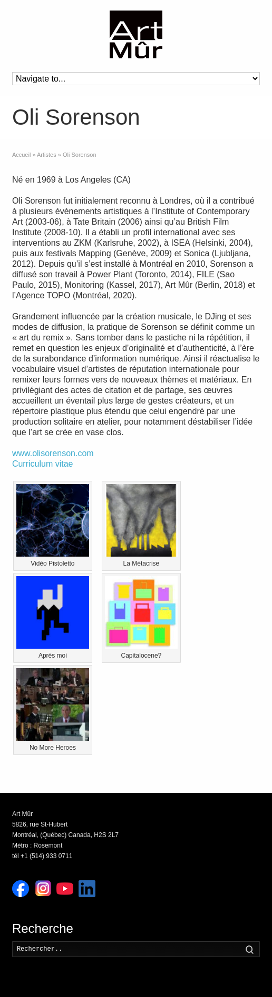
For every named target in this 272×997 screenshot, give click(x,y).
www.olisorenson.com (53, 453)
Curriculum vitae (42, 463)
